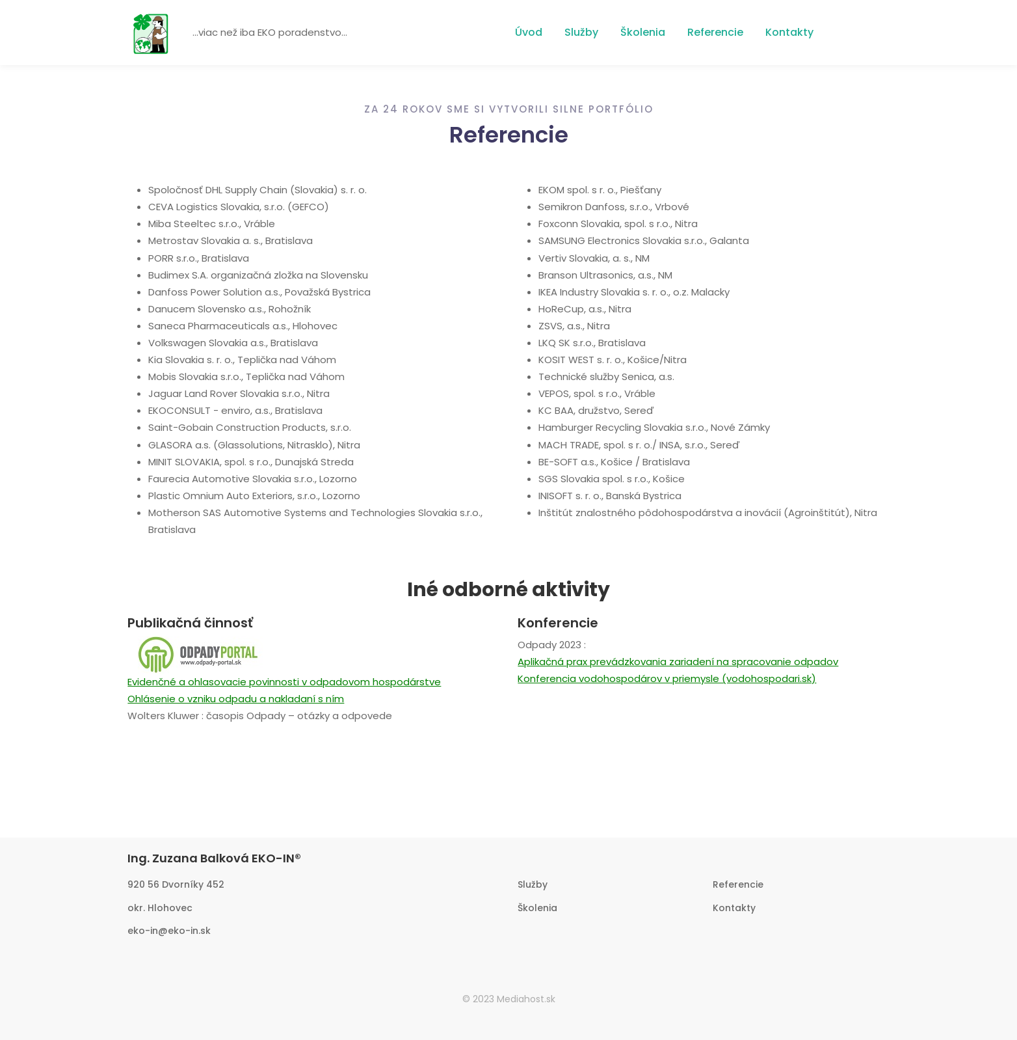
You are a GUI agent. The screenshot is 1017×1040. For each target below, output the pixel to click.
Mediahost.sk (526, 999)
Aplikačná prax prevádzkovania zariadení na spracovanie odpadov (678, 661)
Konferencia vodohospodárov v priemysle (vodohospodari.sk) (667, 678)
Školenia (642, 32)
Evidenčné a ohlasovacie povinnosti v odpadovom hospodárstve (284, 682)
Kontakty (789, 32)
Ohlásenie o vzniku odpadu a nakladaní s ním (235, 698)
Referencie (715, 32)
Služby (581, 32)
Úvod (528, 32)
